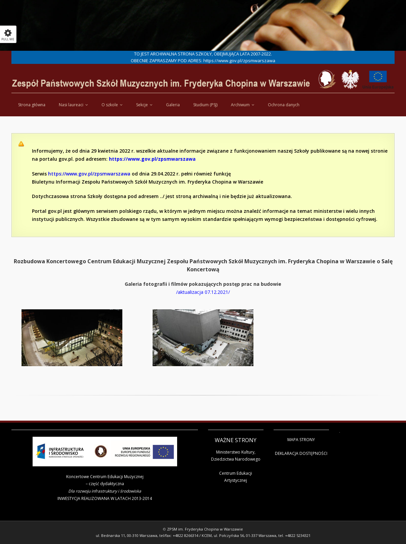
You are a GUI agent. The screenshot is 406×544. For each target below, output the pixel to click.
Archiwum (240, 105)
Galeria (173, 105)
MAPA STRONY (301, 439)
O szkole (110, 105)
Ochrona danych (283, 105)
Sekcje (142, 105)
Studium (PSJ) (205, 105)
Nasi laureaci (71, 105)
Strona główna (31, 105)
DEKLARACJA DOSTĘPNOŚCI (301, 453)
